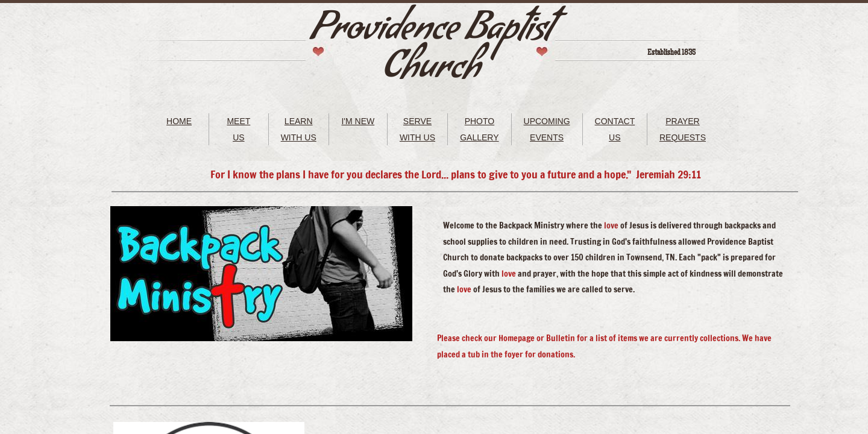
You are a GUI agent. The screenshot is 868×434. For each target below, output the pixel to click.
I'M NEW (357, 121)
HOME (179, 121)
